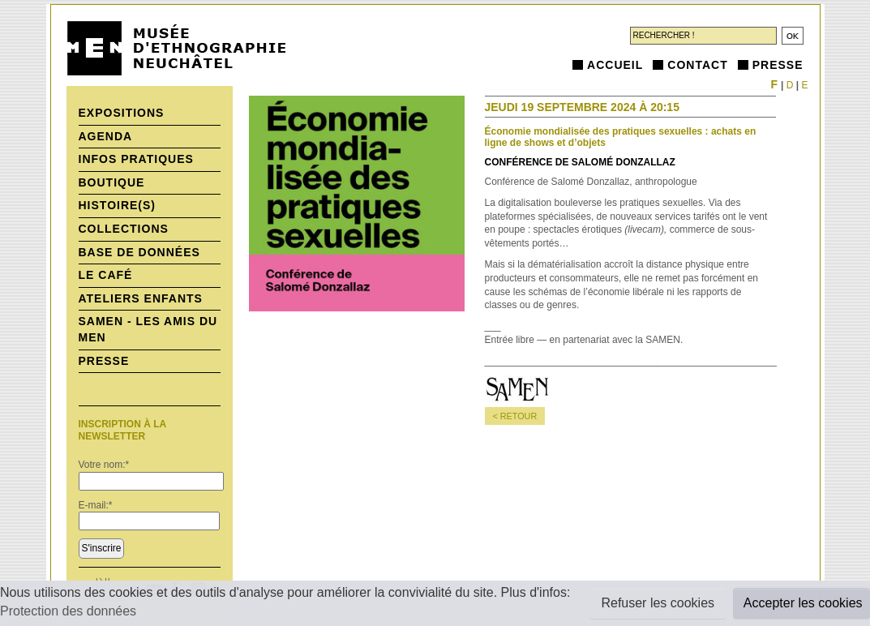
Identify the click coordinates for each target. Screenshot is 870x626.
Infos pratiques (136, 158)
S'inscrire (102, 548)
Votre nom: (104, 464)
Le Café (106, 274)
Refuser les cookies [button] (657, 603)
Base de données (139, 252)
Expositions (122, 112)
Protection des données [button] (68, 611)
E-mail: (96, 505)
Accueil (615, 64)
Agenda (106, 136)
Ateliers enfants (141, 298)
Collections (124, 228)
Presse (778, 64)
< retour (515, 416)
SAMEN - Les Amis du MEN (148, 329)
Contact (697, 64)
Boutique (112, 182)
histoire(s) (117, 205)
